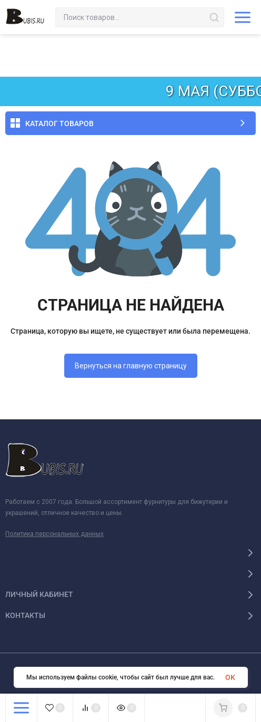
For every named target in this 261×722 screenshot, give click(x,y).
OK (230, 677)
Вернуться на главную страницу (131, 366)
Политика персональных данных (54, 534)
